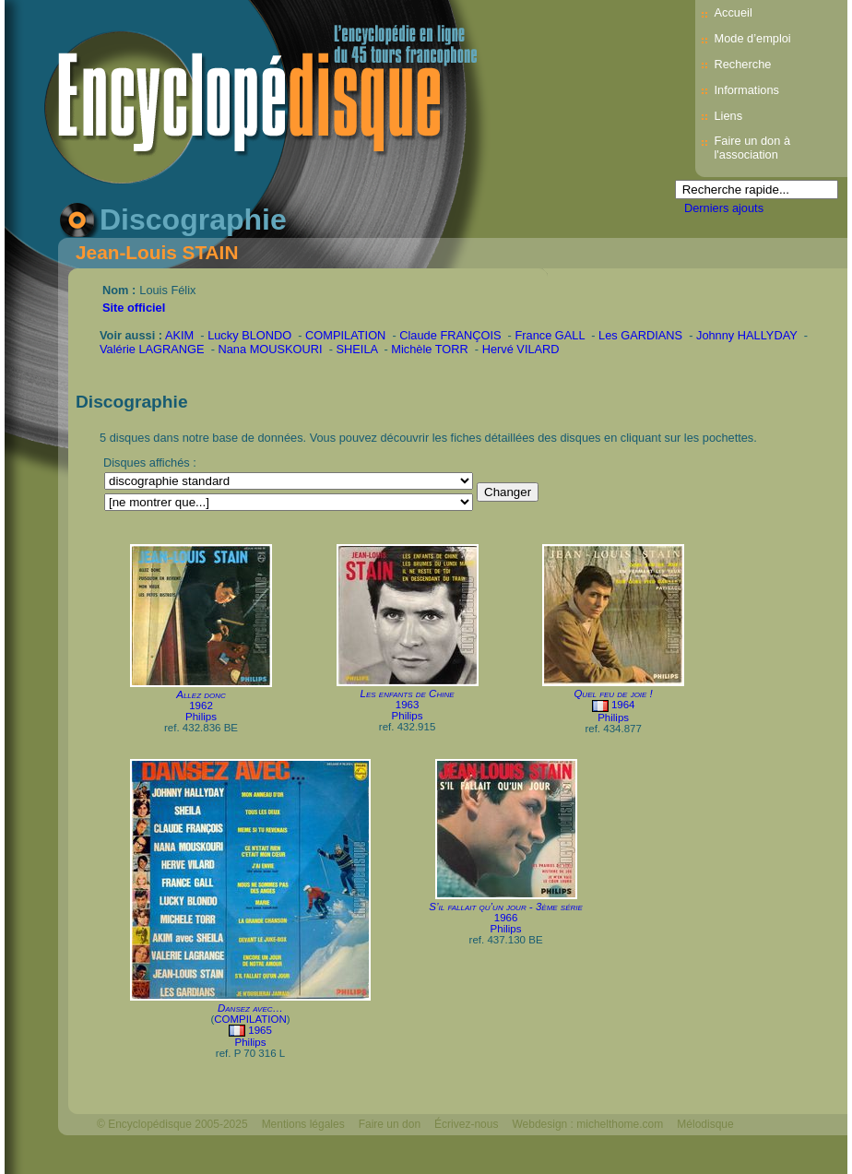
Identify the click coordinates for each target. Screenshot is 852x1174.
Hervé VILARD (521, 349)
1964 (623, 704)
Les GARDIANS (640, 335)
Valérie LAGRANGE (152, 349)
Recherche (742, 64)
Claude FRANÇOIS (450, 335)
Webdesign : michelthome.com (587, 1124)
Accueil (732, 12)
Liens (728, 116)
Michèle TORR (429, 349)
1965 (260, 1030)
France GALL (550, 335)
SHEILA (357, 349)
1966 (506, 917)
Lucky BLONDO (249, 335)
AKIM (179, 335)
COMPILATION (345, 335)
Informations (746, 90)
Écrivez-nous (466, 1124)
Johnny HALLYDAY (747, 335)
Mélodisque (705, 1124)
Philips (201, 716)
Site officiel (133, 307)
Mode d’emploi (752, 38)
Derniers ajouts (723, 208)
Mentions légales (303, 1124)
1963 (408, 704)
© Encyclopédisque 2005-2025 (172, 1124)
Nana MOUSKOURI (271, 349)
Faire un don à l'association (752, 147)
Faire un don (389, 1124)
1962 (201, 705)
